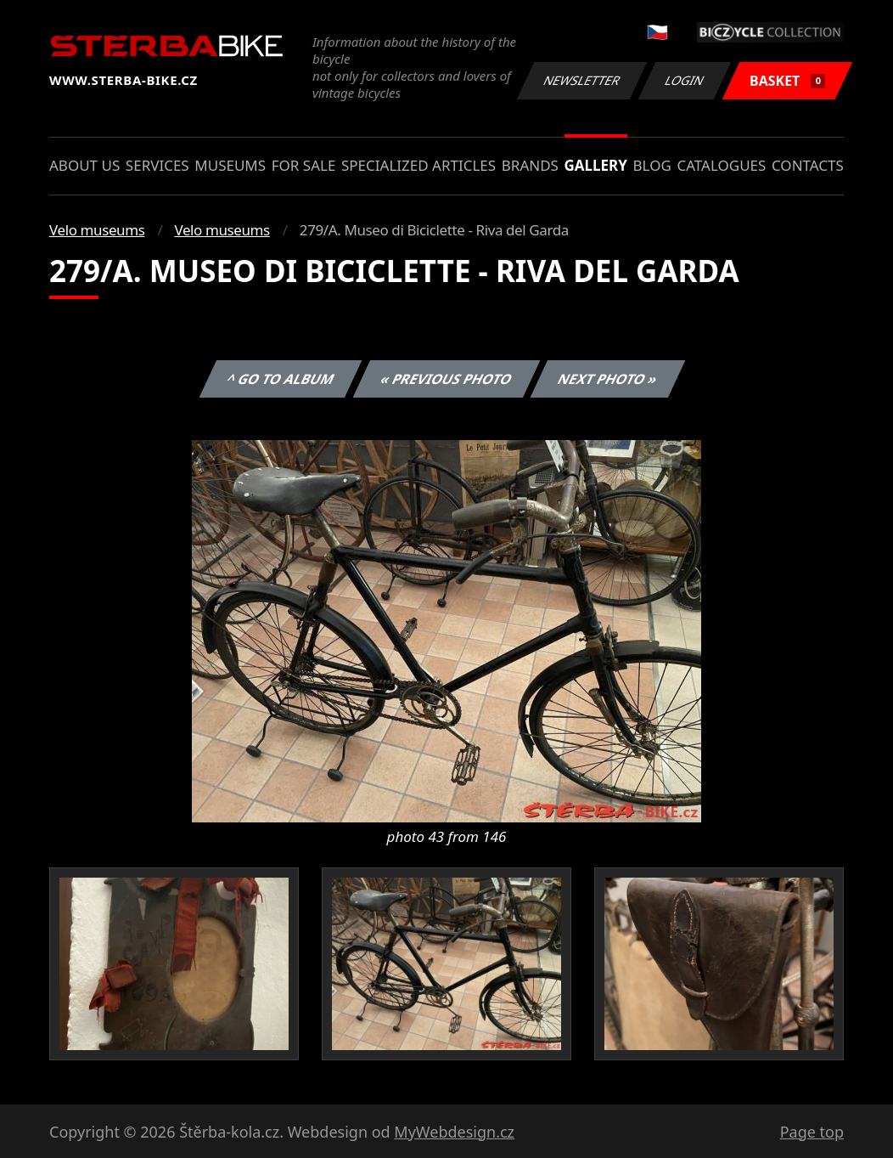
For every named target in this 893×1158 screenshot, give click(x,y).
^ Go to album (280, 379)
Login (685, 80)
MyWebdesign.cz (454, 1131)
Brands (530, 165)
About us (84, 165)
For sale (304, 165)
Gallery (595, 165)
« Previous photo (446, 379)
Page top (812, 1131)
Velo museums (96, 230)
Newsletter (581, 80)
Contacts (808, 165)
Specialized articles (418, 165)
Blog (652, 165)
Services (157, 165)
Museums (230, 165)
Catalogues (721, 165)
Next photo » (607, 379)
